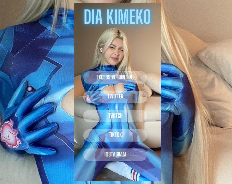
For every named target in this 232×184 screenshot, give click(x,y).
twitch (115, 115)
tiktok (115, 134)
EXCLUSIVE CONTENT (115, 77)
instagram (115, 154)
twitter (115, 96)
